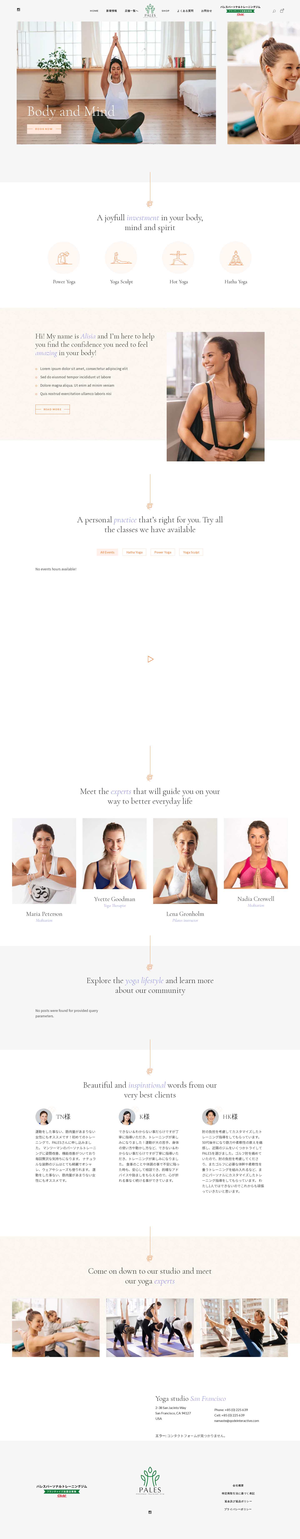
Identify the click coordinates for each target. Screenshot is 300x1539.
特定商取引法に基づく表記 (238, 1493)
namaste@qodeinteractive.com (236, 1421)
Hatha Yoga (134, 552)
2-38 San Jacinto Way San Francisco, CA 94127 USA (173, 1413)
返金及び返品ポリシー (238, 1501)
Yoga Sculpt (191, 552)
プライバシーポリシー (238, 1509)
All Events (107, 552)
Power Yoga (162, 552)
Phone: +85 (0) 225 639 (231, 1410)
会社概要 (238, 1485)
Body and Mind (71, 111)
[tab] (107, 552)
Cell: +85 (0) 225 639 (229, 1415)
